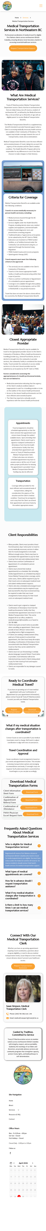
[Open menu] (40, 5)
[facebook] (10, 1135)
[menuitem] (23, 1082)
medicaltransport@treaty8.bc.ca (19, 620)
